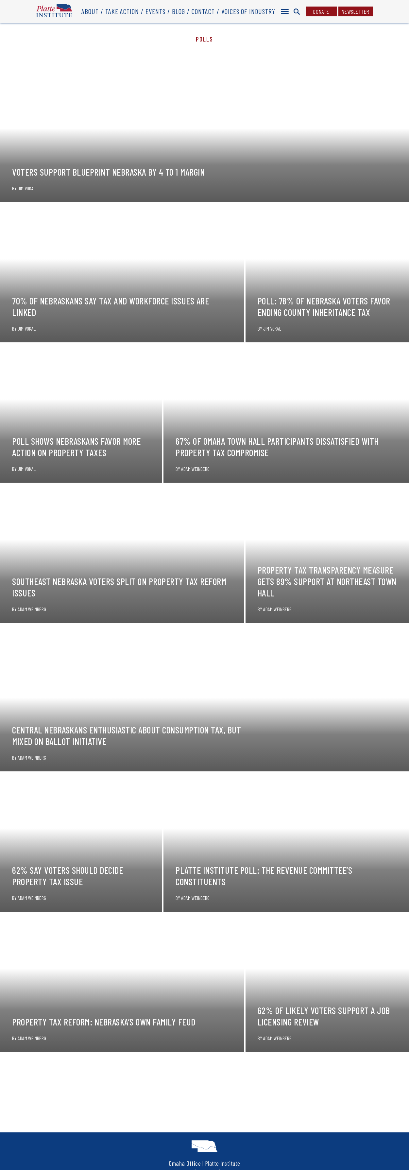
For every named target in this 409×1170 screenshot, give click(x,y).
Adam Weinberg (195, 469)
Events (155, 11)
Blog (178, 11)
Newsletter (355, 11)
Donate (321, 11)
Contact (203, 11)
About (90, 11)
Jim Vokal (27, 188)
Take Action (122, 11)
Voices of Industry (248, 11)
